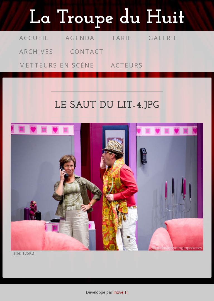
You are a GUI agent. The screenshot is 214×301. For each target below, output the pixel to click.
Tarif (121, 38)
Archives (36, 51)
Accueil (34, 38)
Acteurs (127, 65)
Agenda (80, 38)
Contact (87, 51)
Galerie (163, 38)
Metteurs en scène (56, 65)
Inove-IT (120, 292)
